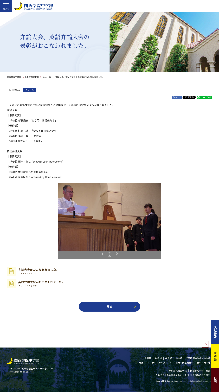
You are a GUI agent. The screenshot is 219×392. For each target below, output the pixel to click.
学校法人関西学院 (178, 370)
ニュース (47, 76)
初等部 (158, 358)
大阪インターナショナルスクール (155, 362)
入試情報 (215, 332)
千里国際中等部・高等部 (198, 358)
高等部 (179, 358)
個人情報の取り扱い (200, 375)
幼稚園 (148, 358)
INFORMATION (32, 76)
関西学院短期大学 (184, 362)
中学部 (168, 358)
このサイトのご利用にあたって (171, 375)
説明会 (215, 356)
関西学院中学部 (14, 76)
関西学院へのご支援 (200, 370)
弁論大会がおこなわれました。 (38, 271)
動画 (215, 380)
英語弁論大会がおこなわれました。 (41, 283)
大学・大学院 (203, 362)
